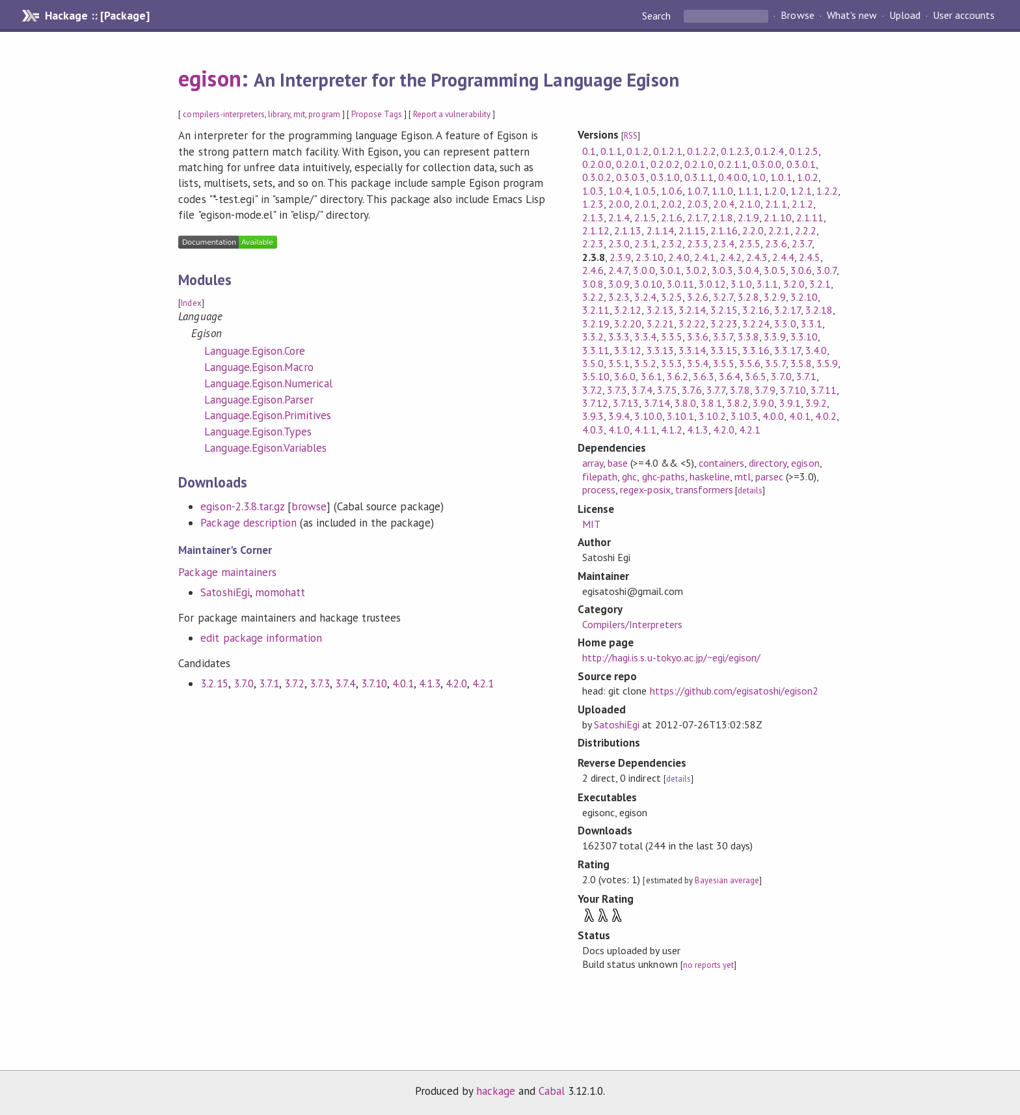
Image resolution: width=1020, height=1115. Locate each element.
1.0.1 (781, 177)
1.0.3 (593, 190)
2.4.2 (731, 257)
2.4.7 (618, 270)
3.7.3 (320, 683)
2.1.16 (724, 230)
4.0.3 (593, 429)
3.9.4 (619, 415)
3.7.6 (692, 389)
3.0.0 (643, 270)
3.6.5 (755, 376)
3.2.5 (671, 296)
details (750, 490)
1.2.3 (593, 203)
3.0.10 (648, 283)
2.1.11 (810, 217)
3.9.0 (763, 402)
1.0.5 (645, 190)
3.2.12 (627, 309)
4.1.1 (645, 429)
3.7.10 (374, 683)
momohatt (280, 592)
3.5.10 (596, 376)
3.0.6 (801, 270)
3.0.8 (593, 283)
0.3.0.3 (630, 177)
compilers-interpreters (224, 114)
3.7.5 (667, 389)
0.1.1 (611, 151)
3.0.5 (774, 270)
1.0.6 (671, 190)
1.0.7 (697, 190)
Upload (904, 15)
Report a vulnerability (451, 114)
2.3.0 (619, 243)
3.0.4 (748, 270)
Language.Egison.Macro (259, 367)
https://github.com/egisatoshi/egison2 (734, 690)
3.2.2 (593, 296)
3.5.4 (697, 363)
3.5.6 (749, 363)
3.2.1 (820, 283)
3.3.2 (593, 336)
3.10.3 (744, 415)
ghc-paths (663, 476)
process (598, 489)
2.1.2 (802, 203)
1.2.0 (774, 190)
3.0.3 (722, 270)
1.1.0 (722, 190)
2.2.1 (779, 230)
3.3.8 (748, 336)
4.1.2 (671, 429)
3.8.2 (737, 402)
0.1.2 (637, 151)
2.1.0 (749, 203)
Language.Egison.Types (258, 431)
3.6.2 (677, 376)
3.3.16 (756, 350)
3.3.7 (723, 336)
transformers (704, 489)
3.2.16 (756, 309)
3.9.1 (790, 402)
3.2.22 (692, 323)
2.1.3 (593, 217)
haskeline (710, 476)
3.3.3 (619, 336)
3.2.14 (692, 309)
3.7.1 (269, 683)
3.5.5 (723, 363)
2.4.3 (757, 257)
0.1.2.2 (701, 151)
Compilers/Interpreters (632, 624)
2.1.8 (722, 217)
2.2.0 (753, 230)
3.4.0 (816, 350)
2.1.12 (596, 230)
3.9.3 (593, 415)
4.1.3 (429, 683)
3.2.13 (660, 309)
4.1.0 (619, 429)
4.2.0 (456, 683)
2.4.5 (809, 257)
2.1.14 (660, 230)
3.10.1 (680, 415)
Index (191, 303)
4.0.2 (826, 415)
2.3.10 (649, 257)
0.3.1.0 (665, 177)
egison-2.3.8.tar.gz (242, 506)
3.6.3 (703, 376)
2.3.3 (697, 243)
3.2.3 (619, 296)
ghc (629, 476)
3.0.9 (619, 283)
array (592, 462)
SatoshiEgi (224, 592)
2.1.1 (775, 203)
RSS (631, 135)
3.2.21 (660, 323)
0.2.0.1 (630, 164)
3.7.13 (626, 402)
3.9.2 (816, 402)
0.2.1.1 (732, 164)
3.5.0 (593, 363)
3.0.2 (696, 270)
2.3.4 (723, 243)
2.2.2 (805, 230)
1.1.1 (748, 190)
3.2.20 (627, 323)
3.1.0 (741, 283)
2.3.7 (802, 243)
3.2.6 (697, 296)
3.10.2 (712, 415)
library (279, 114)
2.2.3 (593, 243)
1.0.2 (807, 177)
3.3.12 (627, 350)
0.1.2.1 (667, 151)
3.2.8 (748, 296)
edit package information (261, 638)
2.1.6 (671, 217)
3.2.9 (774, 296)
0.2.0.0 (596, 164)
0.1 (589, 151)
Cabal (552, 1091)
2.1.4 (619, 217)
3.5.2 (645, 363)
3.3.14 (692, 350)
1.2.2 (827, 190)
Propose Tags (376, 114)
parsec (769, 476)
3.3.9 (774, 336)
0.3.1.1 (699, 177)
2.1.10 (777, 217)
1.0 (759, 177)
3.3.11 (596, 350)
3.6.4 (729, 376)
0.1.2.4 (769, 151)
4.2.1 (483, 683)
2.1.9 (748, 217)
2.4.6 (593, 270)
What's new (852, 15)
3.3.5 (671, 336)
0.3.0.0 (766, 164)
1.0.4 (619, 190)
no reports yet (708, 964)
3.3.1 (811, 323)
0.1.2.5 (803, 151)
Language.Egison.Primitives (267, 415)
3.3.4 (645, 336)
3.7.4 (345, 683)
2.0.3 (697, 203)
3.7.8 (740, 389)
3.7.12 (595, 402)
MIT (591, 523)
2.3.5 (749, 243)
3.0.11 (680, 283)
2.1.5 (645, 217)
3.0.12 (712, 283)
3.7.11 (824, 389)
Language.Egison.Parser (259, 399)
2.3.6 (775, 243)
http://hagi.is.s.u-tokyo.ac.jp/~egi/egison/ (671, 657)
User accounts (964, 15)
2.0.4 (723, 203)
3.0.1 (670, 270)
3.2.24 (756, 323)
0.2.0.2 (665, 164)
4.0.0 (773, 415)
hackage (495, 1091)
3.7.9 (765, 389)
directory (767, 462)
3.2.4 (645, 296)
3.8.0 (685, 402)
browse (309, 506)
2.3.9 (620, 257)
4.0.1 (403, 683)
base (618, 462)
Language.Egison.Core (254, 351)
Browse (797, 15)
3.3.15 (724, 350)
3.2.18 (819, 309)
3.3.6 (697, 336)
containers (721, 462)
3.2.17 (787, 309)
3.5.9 (827, 363)
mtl (742, 476)
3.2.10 (804, 296)
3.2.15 (214, 683)
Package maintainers (227, 572)
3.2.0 (794, 283)
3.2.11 (596, 309)
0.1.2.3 (735, 151)
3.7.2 (294, 683)
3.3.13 (660, 350)
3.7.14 (657, 402)
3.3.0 (785, 323)
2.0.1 (645, 203)
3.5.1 (619, 363)
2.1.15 (692, 230)
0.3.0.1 (801, 164)
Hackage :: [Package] (97, 15)
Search (657, 15)
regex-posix (645, 489)
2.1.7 (697, 217)
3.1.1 (767, 283)
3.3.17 (787, 350)
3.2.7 (723, 296)
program (324, 114)
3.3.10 (804, 336)
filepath (599, 476)
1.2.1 (801, 190)
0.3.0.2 (596, 177)
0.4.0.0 (732, 177)
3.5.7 (775, 363)
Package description (248, 523)
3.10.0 (648, 415)
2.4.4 (783, 257)
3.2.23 (724, 323)
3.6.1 (651, 376)
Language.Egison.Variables (265, 448)
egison (209, 78)
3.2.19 (596, 323)
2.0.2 (671, 203)
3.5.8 (801, 363)
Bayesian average (727, 880)
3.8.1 (711, 402)
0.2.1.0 (699, 164)
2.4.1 (705, 257)
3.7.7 (715, 389)
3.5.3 (671, 363)
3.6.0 (625, 376)
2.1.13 (627, 230)
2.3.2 (671, 243)
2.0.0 (619, 203)
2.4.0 (679, 257)
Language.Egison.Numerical (268, 383)
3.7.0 (244, 683)
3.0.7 (826, 270)
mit (299, 114)
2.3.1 (645, 243)
